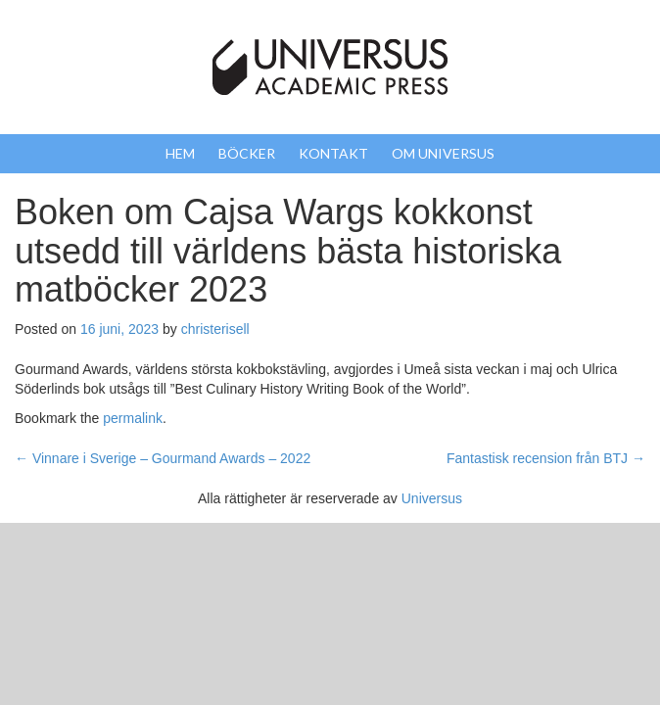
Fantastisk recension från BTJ (546, 458)
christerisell (215, 329)
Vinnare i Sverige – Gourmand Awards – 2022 (162, 458)
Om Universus (443, 153)
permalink (133, 418)
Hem (180, 153)
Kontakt (333, 153)
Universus (431, 498)
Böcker (246, 153)
